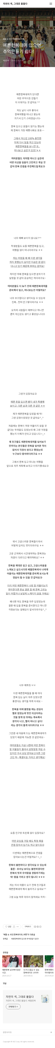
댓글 (4, 983)
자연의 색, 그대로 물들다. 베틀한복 (21, 1000)
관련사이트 (7, 1032)
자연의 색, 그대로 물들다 (15, 3)
